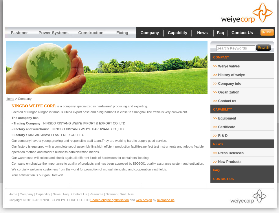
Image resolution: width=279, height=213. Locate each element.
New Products (229, 162)
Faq (220, 32)
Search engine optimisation (109, 200)
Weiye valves (229, 66)
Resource (96, 194)
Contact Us (242, 32)
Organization (228, 92)
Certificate (226, 127)
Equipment (227, 118)
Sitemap (112, 194)
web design (144, 200)
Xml (123, 194)
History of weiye (231, 75)
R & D (223, 136)
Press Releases (231, 153)
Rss (131, 194)
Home (10, 98)
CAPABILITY (222, 109)
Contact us (227, 101)
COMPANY (221, 57)
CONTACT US (223, 179)
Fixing (122, 32)
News (202, 32)
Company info (229, 84)
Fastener (19, 32)
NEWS (218, 144)
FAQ (216, 170)
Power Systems (53, 32)
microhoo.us (166, 200)
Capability (177, 32)
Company (150, 32)
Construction (90, 32)
